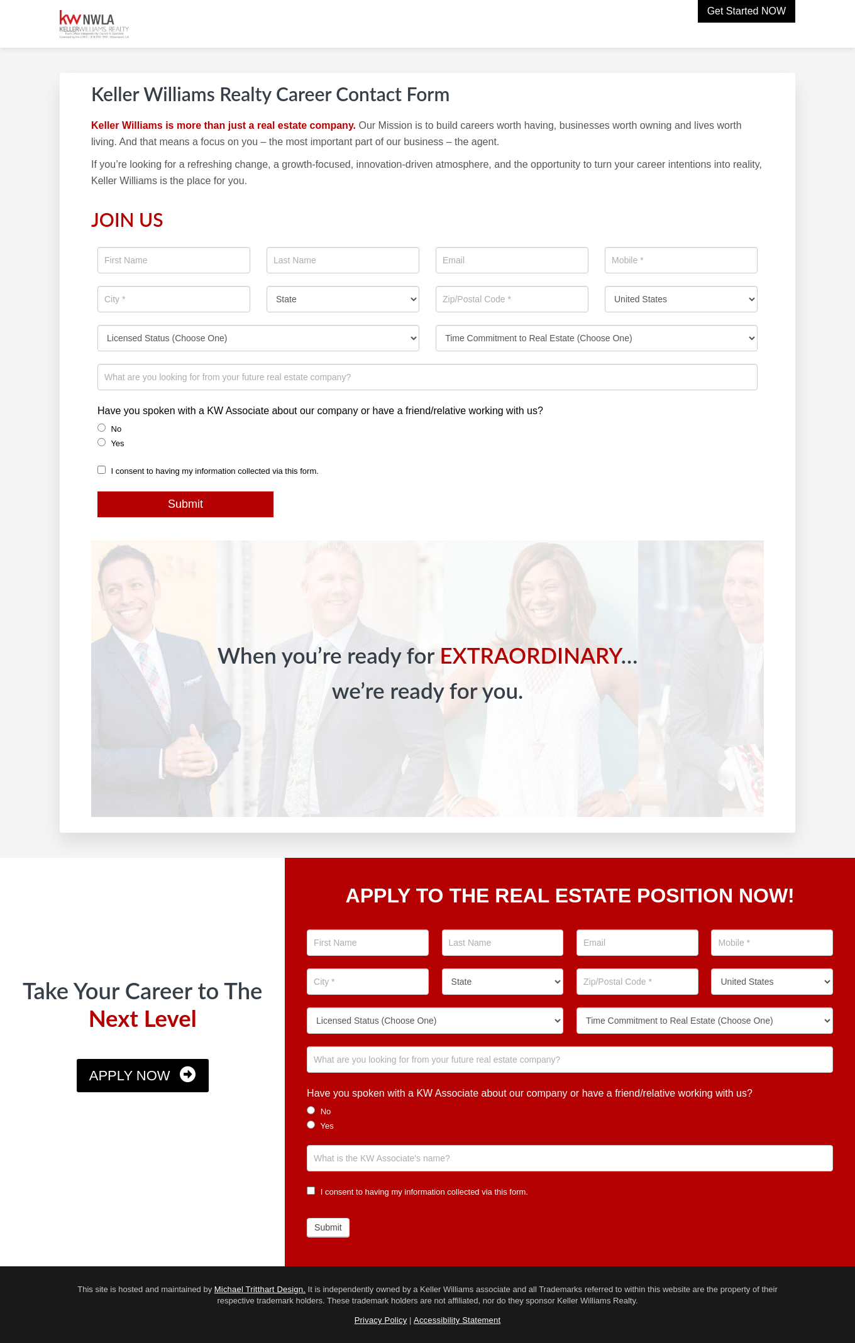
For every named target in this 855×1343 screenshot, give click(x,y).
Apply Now (129, 1075)
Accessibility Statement (457, 1320)
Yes (110, 443)
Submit (185, 504)
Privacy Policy (381, 1320)
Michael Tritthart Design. (260, 1289)
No (109, 429)
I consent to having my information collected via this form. (208, 471)
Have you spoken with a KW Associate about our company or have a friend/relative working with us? (320, 410)
